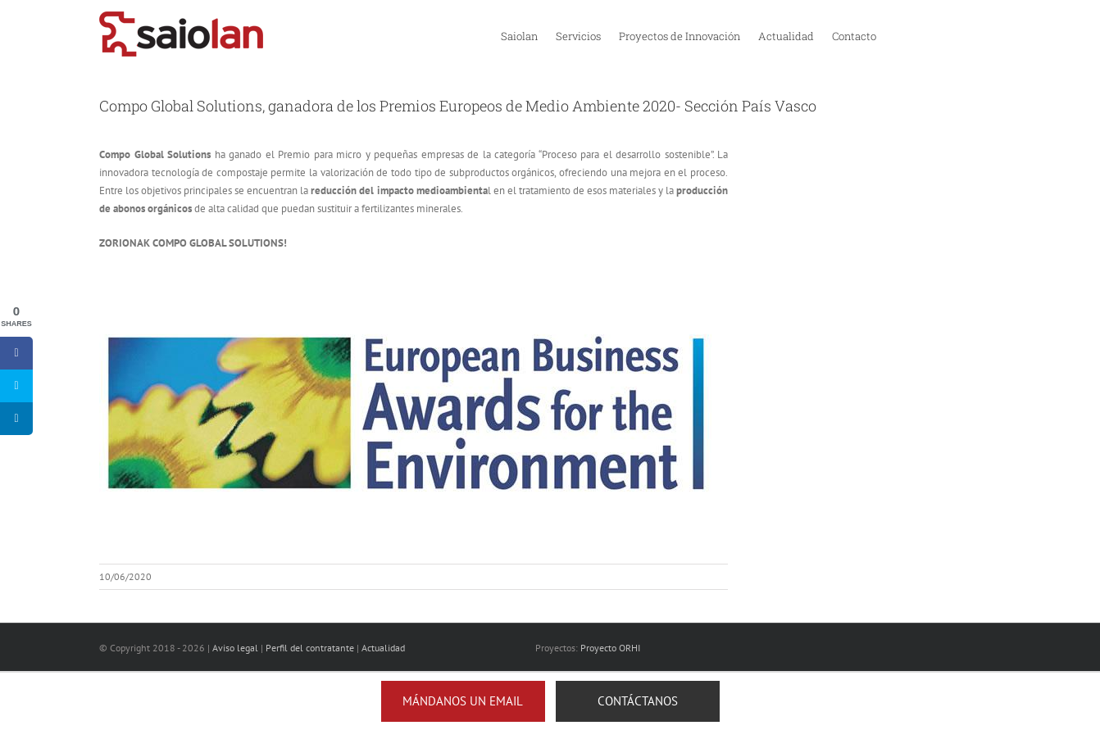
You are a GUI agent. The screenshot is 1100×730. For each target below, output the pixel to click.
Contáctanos (638, 701)
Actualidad (383, 648)
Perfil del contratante (310, 648)
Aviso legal (235, 648)
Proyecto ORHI (610, 648)
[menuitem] (519, 35)
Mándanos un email (462, 701)
